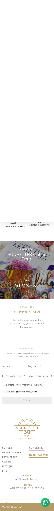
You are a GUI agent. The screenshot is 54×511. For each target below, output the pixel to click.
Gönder (27, 400)
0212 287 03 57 (18, 488)
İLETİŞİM (7, 466)
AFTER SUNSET (11, 452)
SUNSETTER (36, 447)
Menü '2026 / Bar (12, 506)
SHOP (6, 471)
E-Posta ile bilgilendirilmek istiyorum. (24, 384)
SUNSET (7, 447)
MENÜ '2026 (9, 457)
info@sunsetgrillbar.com (27, 479)
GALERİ (7, 461)
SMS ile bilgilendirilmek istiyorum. (22, 391)
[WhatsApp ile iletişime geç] (45, 502)
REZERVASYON (38, 454)
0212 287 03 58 (36, 488)
